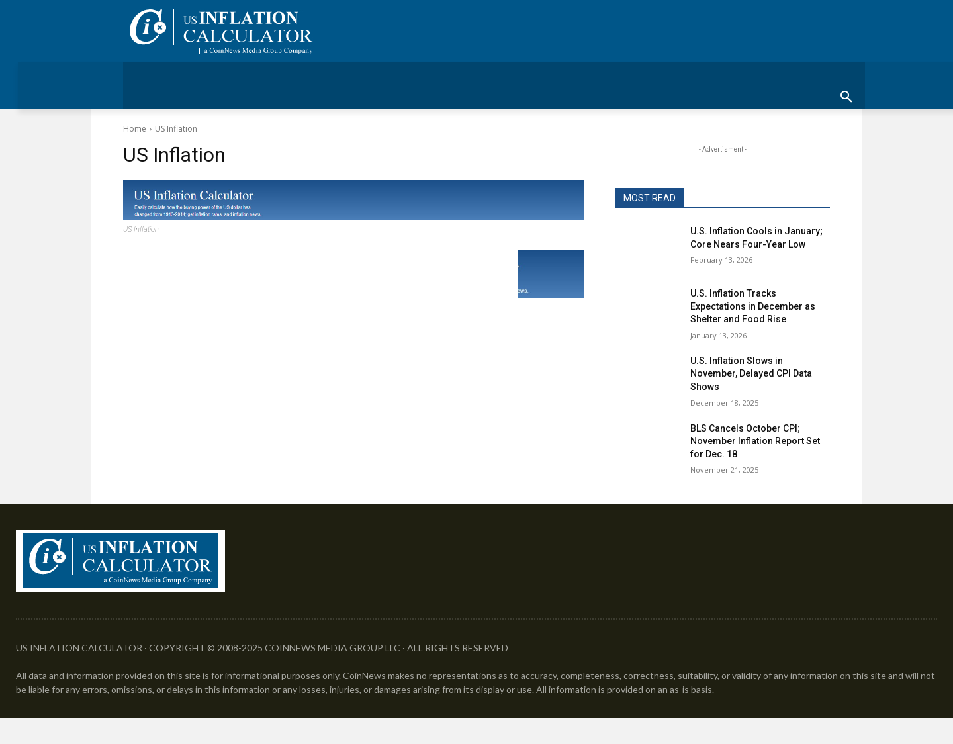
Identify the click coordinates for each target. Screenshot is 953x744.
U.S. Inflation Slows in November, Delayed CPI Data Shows (751, 373)
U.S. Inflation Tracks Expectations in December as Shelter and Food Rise (752, 306)
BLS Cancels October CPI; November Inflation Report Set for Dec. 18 (755, 441)
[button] (846, 97)
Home (134, 128)
